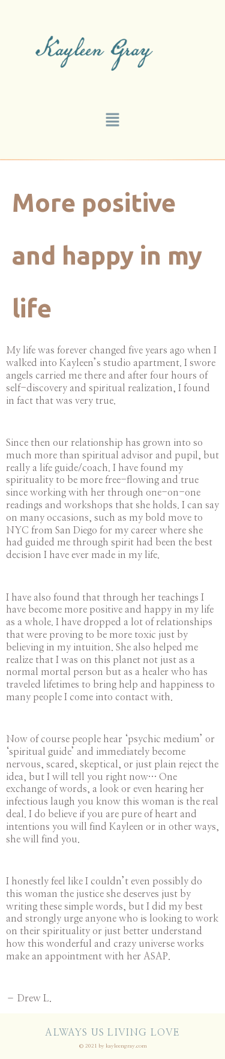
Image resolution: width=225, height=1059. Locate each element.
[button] (112, 120)
